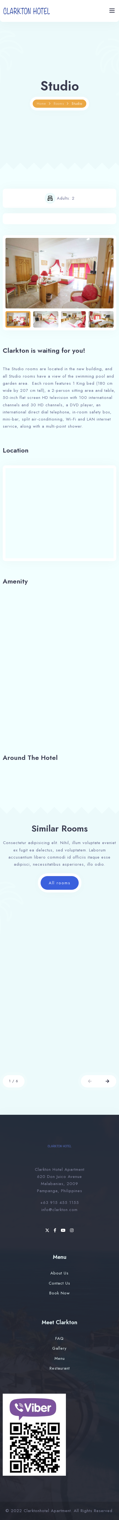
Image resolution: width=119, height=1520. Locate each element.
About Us (59, 1273)
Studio (77, 103)
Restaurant (60, 1368)
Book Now (59, 1293)
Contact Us (59, 1283)
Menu (59, 1358)
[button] (90, 1081)
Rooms (59, 103)
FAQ (59, 1338)
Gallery (59, 1348)
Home (41, 103)
